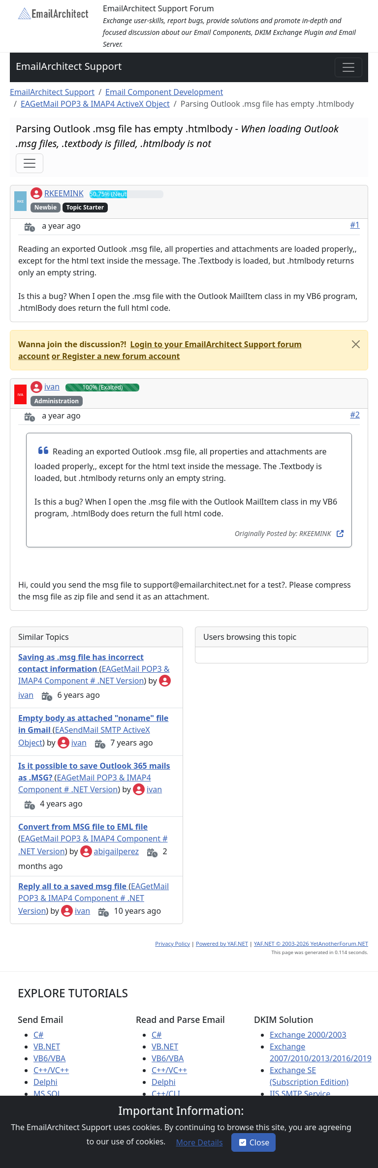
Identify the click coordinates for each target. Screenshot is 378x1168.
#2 (355, 414)
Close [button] (254, 1142)
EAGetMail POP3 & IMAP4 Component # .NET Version (93, 898)
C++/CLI (166, 1093)
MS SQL (47, 1093)
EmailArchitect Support (69, 66)
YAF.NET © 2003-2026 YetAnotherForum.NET (311, 943)
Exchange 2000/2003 (308, 1034)
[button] (115, 356)
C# (38, 1034)
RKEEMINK (57, 193)
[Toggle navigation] (348, 67)
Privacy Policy (172, 943)
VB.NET (46, 1046)
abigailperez (109, 851)
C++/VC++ (51, 1070)
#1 (355, 224)
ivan (45, 386)
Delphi (45, 1082)
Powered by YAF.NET (222, 943)
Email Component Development (164, 92)
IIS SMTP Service (300, 1093)
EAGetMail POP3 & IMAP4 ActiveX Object (95, 103)
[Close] (356, 344)
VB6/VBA (49, 1058)
